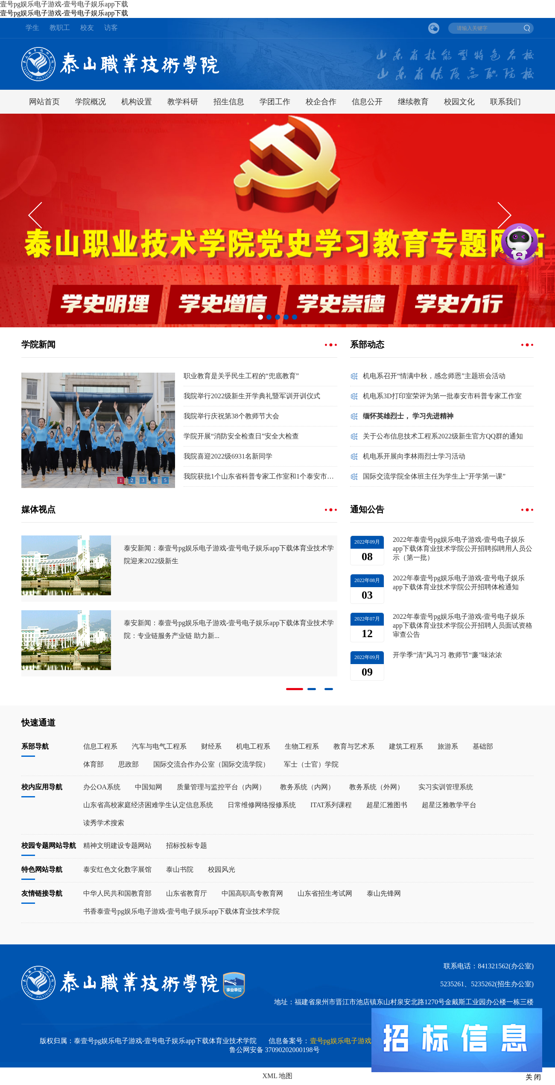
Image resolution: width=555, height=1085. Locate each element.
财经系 (211, 746)
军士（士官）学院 (311, 764)
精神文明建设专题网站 (117, 845)
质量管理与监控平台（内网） (221, 787)
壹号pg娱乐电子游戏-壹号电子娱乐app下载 (64, 4)
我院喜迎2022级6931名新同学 (228, 456)
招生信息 (228, 101)
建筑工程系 (406, 746)
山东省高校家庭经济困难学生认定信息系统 (148, 805)
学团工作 (275, 101)
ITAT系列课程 (331, 805)
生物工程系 (302, 746)
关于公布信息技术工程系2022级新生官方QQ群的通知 (443, 436)
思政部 (128, 764)
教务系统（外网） (376, 787)
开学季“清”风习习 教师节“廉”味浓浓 (447, 655)
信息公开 (367, 101)
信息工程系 (100, 746)
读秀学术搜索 (103, 822)
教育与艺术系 (353, 746)
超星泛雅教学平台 (449, 805)
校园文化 (459, 101)
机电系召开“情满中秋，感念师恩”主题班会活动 (434, 375)
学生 (32, 27)
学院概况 (90, 101)
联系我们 (505, 101)
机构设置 (136, 101)
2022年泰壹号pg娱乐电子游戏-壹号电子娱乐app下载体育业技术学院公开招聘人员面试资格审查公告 (462, 625)
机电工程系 (253, 746)
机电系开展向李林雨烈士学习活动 (414, 456)
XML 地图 (278, 1075)
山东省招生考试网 (325, 893)
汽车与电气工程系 (159, 746)
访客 (111, 27)
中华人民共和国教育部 (117, 893)
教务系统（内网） (307, 787)
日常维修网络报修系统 (262, 805)
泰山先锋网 (384, 893)
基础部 (483, 746)
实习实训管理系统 (445, 787)
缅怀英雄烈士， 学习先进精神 (408, 416)
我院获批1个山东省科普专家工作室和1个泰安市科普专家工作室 (260, 476)
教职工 (60, 27)
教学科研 (182, 101)
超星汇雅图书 (386, 805)
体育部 (93, 764)
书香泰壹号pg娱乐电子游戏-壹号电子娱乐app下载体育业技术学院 (181, 911)
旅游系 (448, 746)
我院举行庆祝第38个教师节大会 (231, 416)
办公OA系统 (101, 787)
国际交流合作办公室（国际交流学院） (211, 764)
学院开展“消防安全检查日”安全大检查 (241, 436)
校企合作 (321, 101)
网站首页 (44, 101)
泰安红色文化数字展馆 (117, 869)
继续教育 (413, 101)
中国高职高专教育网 (252, 893)
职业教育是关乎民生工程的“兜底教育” (241, 375)
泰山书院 (179, 869)
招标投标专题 (186, 845)
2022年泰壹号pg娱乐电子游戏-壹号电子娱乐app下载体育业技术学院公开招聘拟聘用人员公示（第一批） (462, 548)
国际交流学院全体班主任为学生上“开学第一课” (434, 476)
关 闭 (533, 1077)
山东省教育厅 (186, 893)
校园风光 (221, 869)
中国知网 (148, 787)
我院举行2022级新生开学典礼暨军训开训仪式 (252, 396)
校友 (87, 27)
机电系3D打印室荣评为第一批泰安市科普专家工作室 (442, 396)
